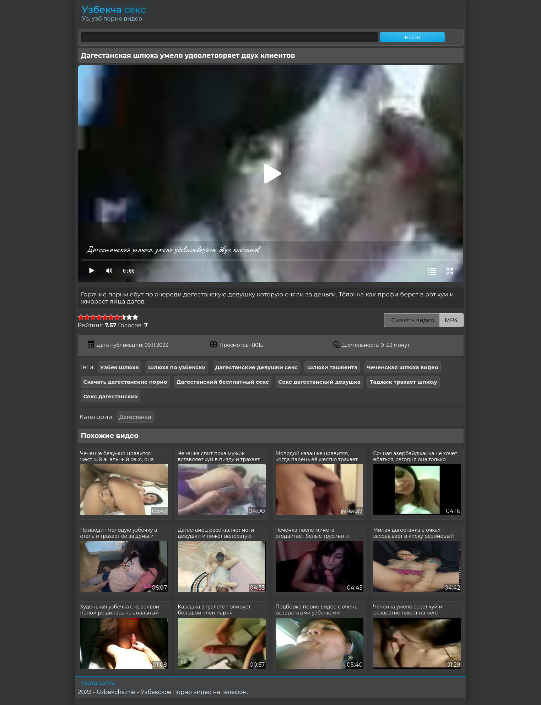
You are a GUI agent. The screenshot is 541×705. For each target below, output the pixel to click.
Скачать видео (423, 320)
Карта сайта (97, 682)
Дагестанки (135, 417)
